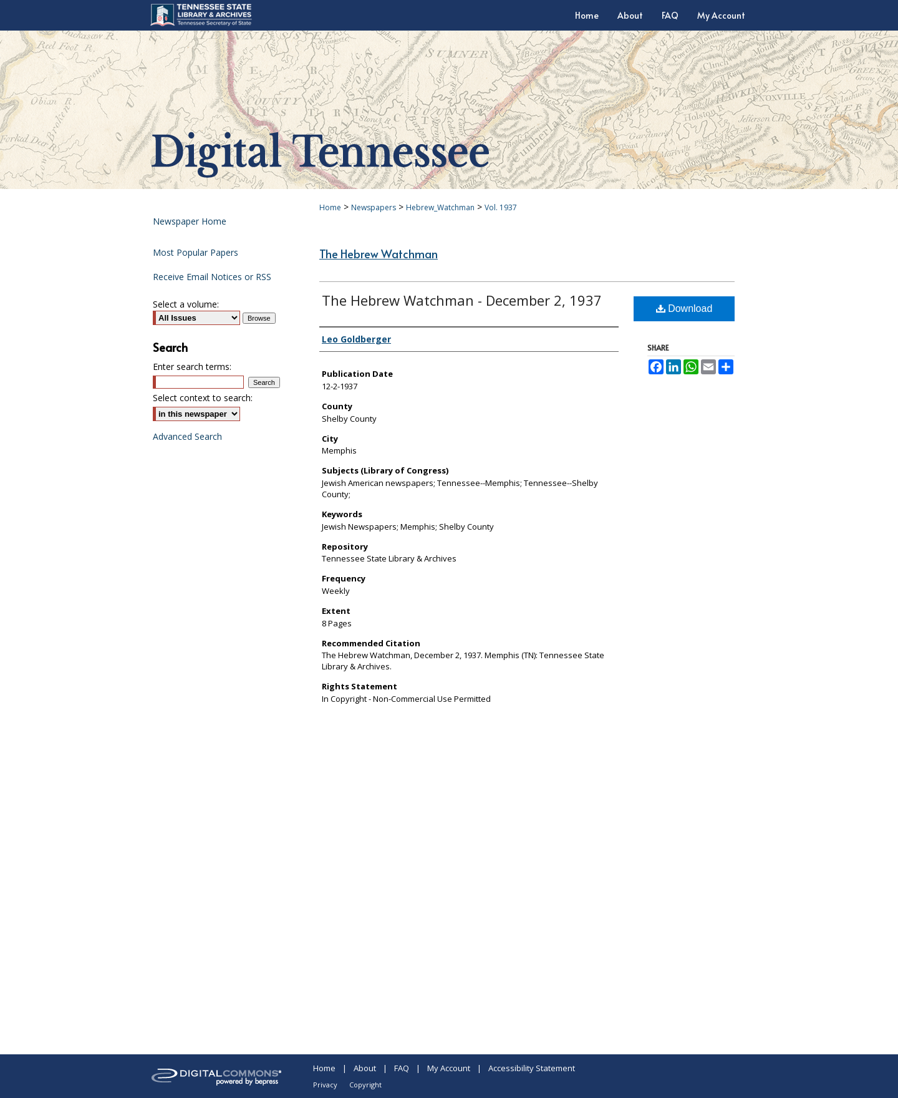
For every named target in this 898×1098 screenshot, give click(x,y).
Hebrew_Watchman (440, 207)
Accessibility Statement (531, 1068)
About (365, 1068)
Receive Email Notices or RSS (212, 277)
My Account (448, 1068)
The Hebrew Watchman (378, 253)
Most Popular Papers (195, 252)
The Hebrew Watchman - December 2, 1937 (462, 300)
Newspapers (373, 207)
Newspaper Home (189, 221)
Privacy (325, 1084)
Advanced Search (187, 436)
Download (684, 308)
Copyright (365, 1084)
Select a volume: (186, 304)
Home (330, 207)
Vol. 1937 (501, 207)
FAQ (401, 1068)
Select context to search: (203, 398)
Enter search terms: (192, 366)
